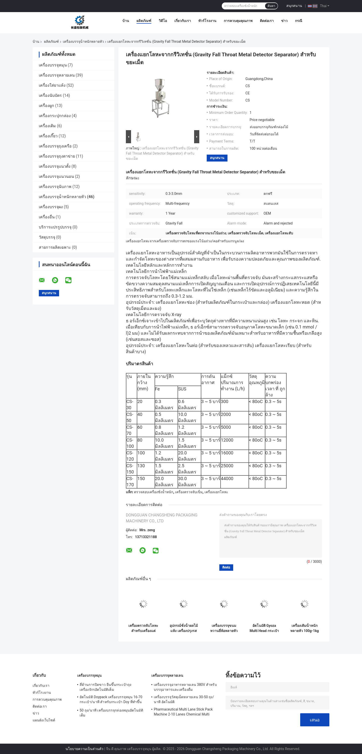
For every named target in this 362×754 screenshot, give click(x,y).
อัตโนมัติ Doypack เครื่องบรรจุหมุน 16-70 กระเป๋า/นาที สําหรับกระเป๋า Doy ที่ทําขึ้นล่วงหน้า (111, 700)
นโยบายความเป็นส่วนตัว (84, 749)
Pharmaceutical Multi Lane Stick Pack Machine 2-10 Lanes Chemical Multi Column (183, 712)
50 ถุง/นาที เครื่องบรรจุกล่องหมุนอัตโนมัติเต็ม (111, 712)
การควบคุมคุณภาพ (238, 21)
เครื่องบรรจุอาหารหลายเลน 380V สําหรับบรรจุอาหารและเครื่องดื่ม (185, 687)
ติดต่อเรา (267, 21)
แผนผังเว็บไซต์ (44, 720)
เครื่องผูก (46, 105)
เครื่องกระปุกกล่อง (55, 115)
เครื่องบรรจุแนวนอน (56, 176)
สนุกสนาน (294, 6)
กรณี (298, 21)
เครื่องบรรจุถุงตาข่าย (57, 156)
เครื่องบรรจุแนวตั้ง (54, 166)
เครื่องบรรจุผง (51, 206)
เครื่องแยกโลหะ (216, 492)
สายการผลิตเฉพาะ (55, 247)
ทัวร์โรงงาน (207, 21)
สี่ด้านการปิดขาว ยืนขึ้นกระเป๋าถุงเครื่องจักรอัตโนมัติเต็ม (105, 687)
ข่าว (284, 21)
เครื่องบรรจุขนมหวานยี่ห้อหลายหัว (224, 628)
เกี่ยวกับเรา (182, 21)
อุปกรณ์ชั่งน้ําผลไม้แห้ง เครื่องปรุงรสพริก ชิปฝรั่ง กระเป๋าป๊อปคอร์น (184, 628)
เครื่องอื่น (47, 217)
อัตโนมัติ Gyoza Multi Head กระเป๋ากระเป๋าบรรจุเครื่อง (264, 628)
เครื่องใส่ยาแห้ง (52, 85)
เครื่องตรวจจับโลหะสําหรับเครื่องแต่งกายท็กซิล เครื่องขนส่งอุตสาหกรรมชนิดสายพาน (143, 628)
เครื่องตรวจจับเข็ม (189, 492)
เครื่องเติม (47, 125)
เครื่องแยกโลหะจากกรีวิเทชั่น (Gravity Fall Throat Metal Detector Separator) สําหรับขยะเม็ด (162, 153)
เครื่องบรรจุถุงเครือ (55, 146)
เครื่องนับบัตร (50, 95)
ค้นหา (271, 6)
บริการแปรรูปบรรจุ (55, 227)
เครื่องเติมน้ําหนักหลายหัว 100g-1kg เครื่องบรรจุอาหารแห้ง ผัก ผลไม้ (304, 628)
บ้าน (125, 21)
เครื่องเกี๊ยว (48, 136)
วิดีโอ (163, 21)
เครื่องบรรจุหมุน (53, 65)
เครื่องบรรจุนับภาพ (55, 186)
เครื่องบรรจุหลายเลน (57, 75)
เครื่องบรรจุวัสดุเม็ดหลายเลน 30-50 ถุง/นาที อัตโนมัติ (184, 699)
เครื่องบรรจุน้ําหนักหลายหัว (83, 41)
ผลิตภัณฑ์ (143, 21)
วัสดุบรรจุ (47, 237)
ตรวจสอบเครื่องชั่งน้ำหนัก (153, 492)
